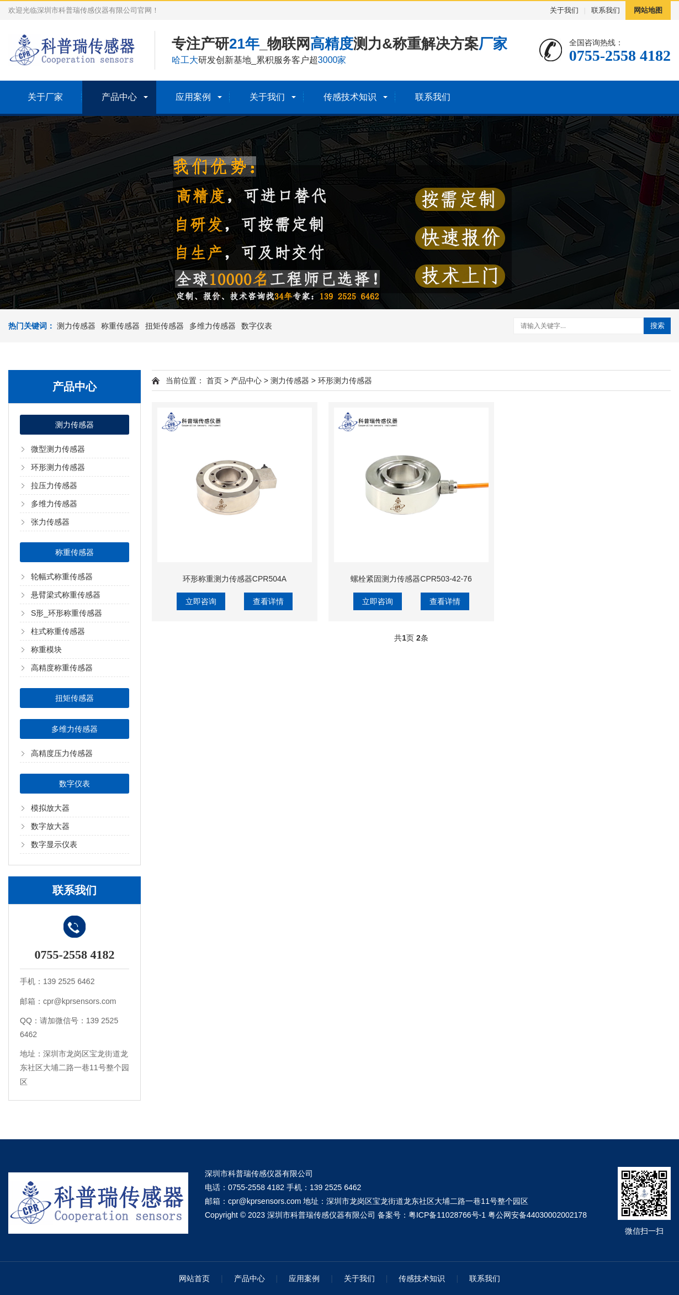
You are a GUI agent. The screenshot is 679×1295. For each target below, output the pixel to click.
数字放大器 (50, 826)
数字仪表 (256, 325)
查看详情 (268, 601)
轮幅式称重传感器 (62, 576)
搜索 (657, 325)
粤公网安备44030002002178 (537, 1215)
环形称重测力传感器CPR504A (235, 578)
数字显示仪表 (54, 844)
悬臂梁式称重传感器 (65, 594)
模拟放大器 (50, 808)
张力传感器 (50, 521)
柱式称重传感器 (58, 631)
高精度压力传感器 (62, 753)
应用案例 (193, 97)
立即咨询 (200, 601)
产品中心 (119, 97)
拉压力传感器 (54, 485)
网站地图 (648, 10)
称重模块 (46, 649)
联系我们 (605, 10)
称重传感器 (120, 325)
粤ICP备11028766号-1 (447, 1215)
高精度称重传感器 (62, 667)
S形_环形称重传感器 (66, 613)
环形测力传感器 (58, 467)
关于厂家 (45, 97)
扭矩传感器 (164, 325)
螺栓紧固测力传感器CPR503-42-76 (411, 578)
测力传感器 (76, 325)
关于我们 (564, 10)
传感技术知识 (349, 97)
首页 (214, 380)
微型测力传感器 (58, 449)
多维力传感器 (212, 325)
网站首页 (194, 1278)
